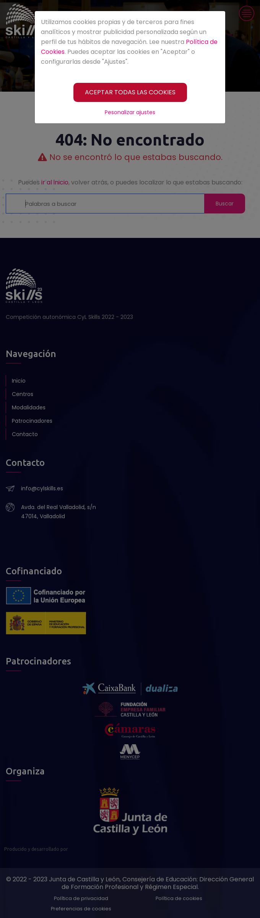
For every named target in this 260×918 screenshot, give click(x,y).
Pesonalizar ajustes (130, 112)
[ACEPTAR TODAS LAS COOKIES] (130, 92)
